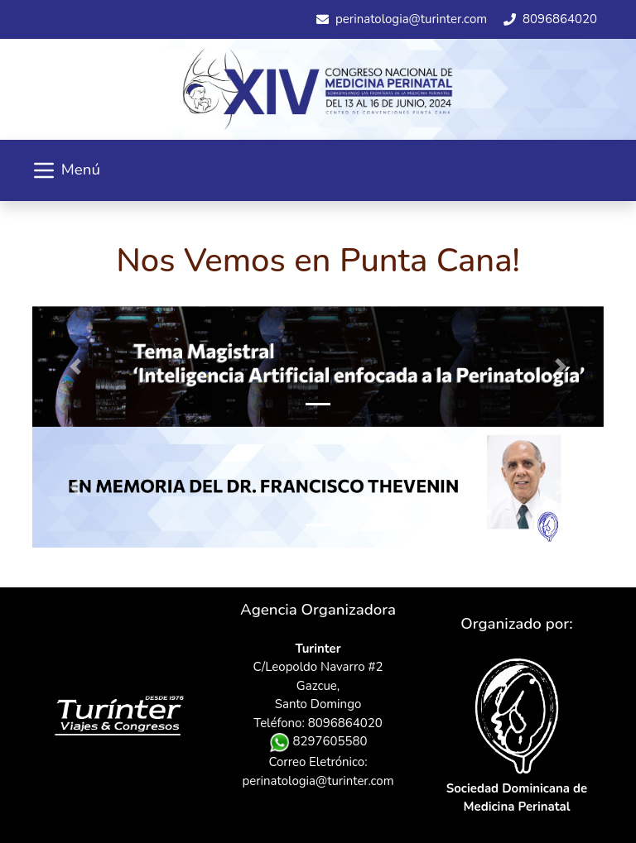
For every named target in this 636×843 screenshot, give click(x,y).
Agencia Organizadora (318, 609)
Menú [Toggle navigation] (65, 170)
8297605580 (318, 741)
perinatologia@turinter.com (318, 781)
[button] (75, 366)
